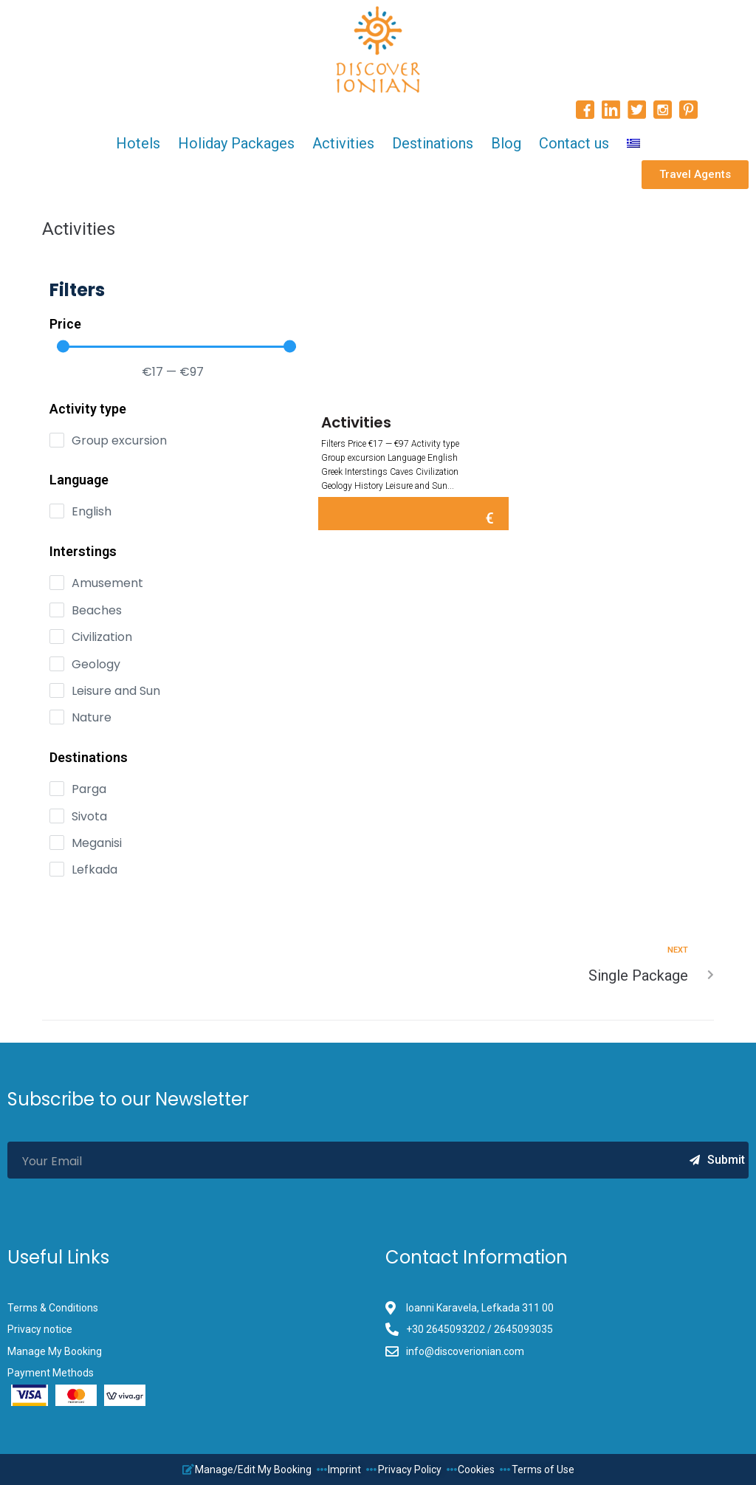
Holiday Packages (236, 143)
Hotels (138, 143)
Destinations (432, 143)
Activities (343, 143)
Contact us (574, 143)
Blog (506, 143)
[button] (695, 174)
